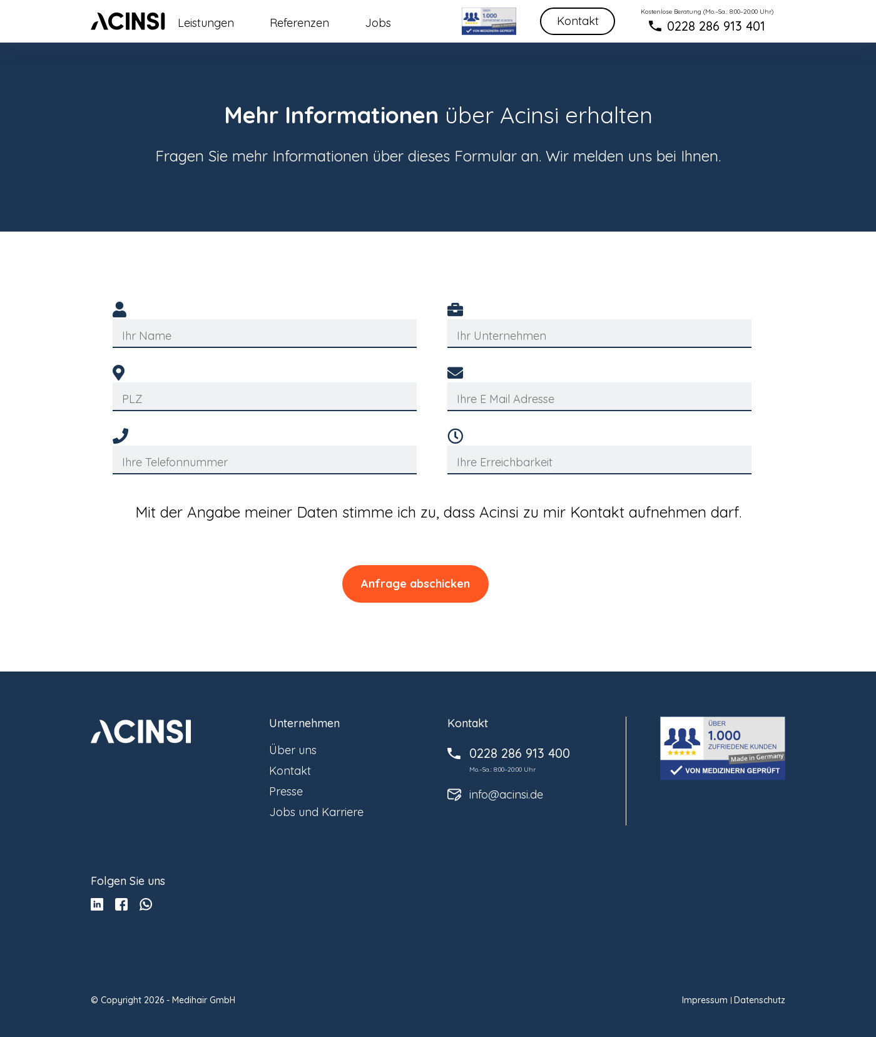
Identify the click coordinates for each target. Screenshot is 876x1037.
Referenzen (299, 23)
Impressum (705, 1000)
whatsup (146, 904)
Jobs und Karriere (316, 812)
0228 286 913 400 (519, 753)
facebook (121, 904)
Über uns (293, 750)
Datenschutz (759, 1000)
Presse (286, 791)
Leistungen (206, 23)
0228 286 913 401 (716, 26)
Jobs (378, 23)
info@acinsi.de (506, 795)
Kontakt (578, 21)
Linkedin (97, 904)
